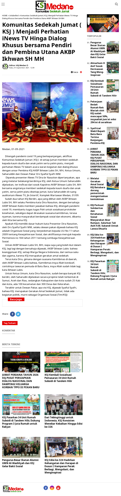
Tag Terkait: (10, 323)
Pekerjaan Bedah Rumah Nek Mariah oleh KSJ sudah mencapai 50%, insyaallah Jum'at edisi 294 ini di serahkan (103, 112)
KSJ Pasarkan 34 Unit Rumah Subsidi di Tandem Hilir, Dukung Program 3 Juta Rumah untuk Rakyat (21, 422)
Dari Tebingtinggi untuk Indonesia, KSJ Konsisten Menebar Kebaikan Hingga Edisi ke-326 (63, 422)
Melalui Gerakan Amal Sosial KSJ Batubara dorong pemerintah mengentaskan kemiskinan (99, 189)
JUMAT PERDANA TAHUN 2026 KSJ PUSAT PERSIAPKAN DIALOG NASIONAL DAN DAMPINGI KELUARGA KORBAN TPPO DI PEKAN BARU (20, 381)
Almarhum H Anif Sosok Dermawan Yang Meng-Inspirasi (97, 69)
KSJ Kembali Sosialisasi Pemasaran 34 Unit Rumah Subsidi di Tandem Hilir (60, 378)
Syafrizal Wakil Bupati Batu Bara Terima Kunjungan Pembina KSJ (97, 136)
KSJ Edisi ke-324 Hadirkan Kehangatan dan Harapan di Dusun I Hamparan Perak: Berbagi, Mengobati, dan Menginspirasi (61, 466)
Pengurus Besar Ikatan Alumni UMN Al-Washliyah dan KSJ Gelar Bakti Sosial (20, 463)
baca (74, 72)
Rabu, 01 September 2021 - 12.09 (21, 68)
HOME (4, 15)
